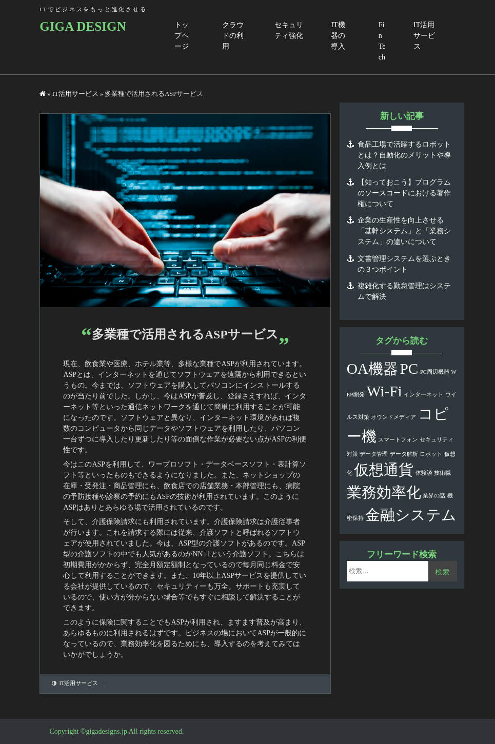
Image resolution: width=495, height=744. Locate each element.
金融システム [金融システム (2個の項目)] (411, 515)
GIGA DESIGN (82, 26)
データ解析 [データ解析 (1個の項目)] (404, 454)
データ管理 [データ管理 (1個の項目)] (374, 454)
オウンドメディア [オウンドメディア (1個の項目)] (393, 417)
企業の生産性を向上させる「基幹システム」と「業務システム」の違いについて (404, 231)
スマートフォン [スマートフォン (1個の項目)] (398, 440)
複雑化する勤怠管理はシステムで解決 (404, 291)
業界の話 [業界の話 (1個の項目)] (434, 495)
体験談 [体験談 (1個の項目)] (423, 473)
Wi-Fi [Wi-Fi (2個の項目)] (384, 391)
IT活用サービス (424, 35)
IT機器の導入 (338, 35)
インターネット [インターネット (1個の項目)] (423, 394)
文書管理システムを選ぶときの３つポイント (404, 264)
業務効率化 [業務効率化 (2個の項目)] (384, 492)
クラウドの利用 (233, 35)
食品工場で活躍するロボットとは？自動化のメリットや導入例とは (404, 155)
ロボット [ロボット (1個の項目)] (431, 454)
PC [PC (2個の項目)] (409, 368)
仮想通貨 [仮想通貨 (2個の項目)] (383, 469)
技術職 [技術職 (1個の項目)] (442, 473)
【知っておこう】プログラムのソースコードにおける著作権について (404, 193)
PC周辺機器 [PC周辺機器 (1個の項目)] (434, 372)
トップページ (181, 35)
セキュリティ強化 (288, 30)
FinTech (382, 41)
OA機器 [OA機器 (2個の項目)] (372, 368)
